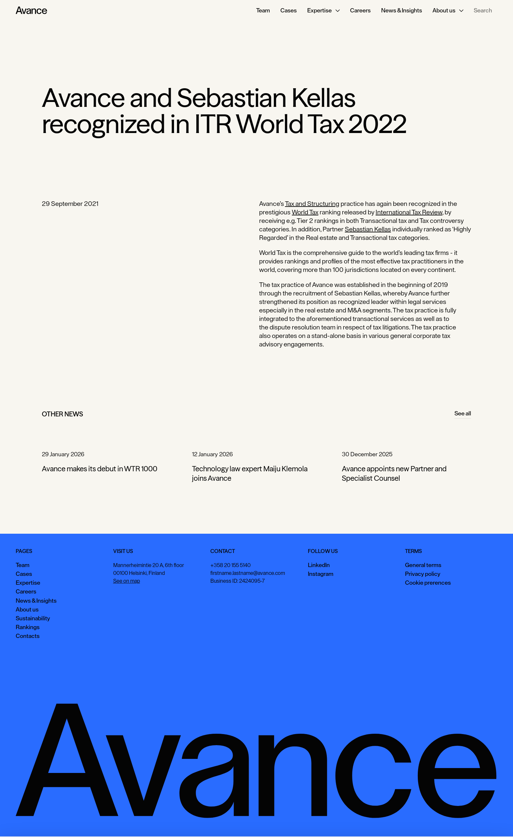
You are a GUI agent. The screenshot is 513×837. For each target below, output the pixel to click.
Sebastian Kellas (368, 229)
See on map (126, 581)
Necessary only (485, 822)
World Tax (305, 212)
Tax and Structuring (312, 203)
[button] (323, 10)
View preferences (438, 822)
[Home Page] (31, 10)
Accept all (396, 822)
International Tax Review (409, 212)
